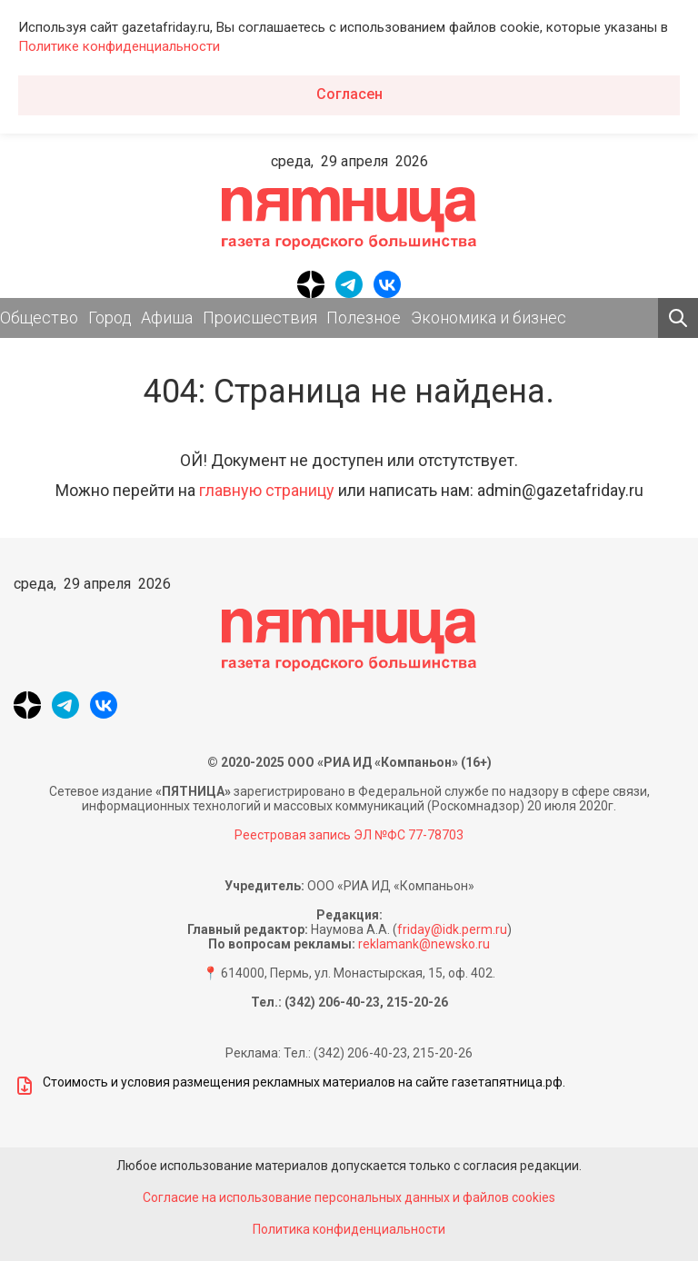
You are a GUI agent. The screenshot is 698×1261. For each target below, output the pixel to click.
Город (110, 317)
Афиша (167, 317)
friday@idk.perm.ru (452, 929)
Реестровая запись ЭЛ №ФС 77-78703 (349, 835)
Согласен (349, 94)
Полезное (363, 317)
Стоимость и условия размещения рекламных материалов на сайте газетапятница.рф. (289, 1086)
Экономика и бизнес (488, 317)
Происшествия (260, 317)
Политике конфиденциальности (119, 46)
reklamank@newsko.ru (424, 944)
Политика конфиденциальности (349, 1229)
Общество (39, 317)
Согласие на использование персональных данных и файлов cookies (349, 1197)
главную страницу (266, 490)
